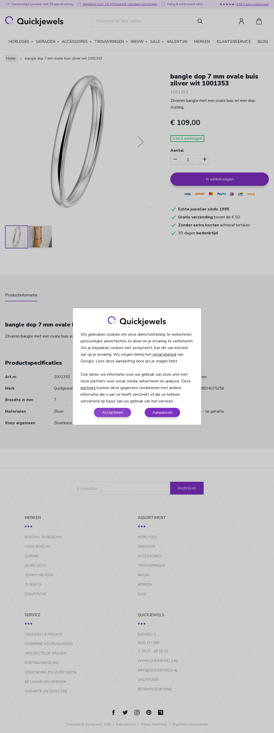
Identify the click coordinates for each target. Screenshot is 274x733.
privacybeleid (164, 354)
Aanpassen (162, 412)
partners (88, 388)
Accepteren (112, 412)
